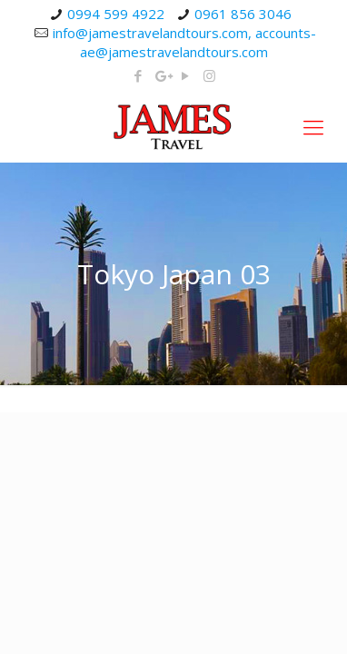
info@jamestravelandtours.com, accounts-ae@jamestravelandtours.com (184, 42)
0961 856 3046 (243, 14)
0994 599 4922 (115, 14)
